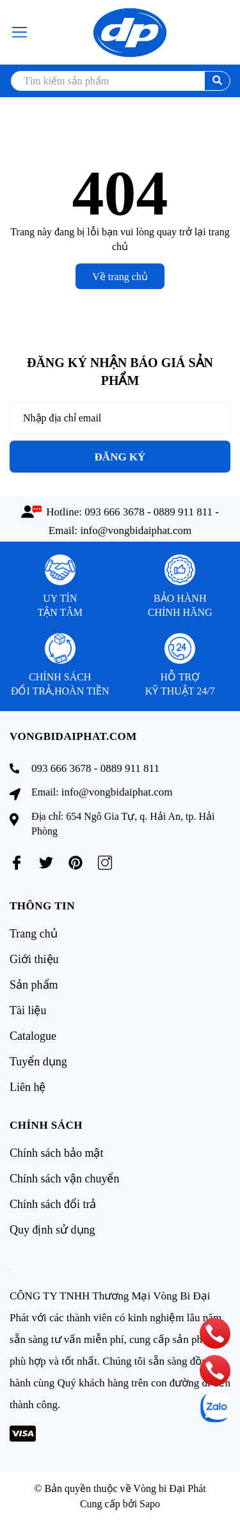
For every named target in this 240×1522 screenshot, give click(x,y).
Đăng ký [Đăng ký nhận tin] (120, 457)
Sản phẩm (34, 984)
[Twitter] (46, 863)
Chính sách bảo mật (57, 1153)
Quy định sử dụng (52, 1229)
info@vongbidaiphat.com (135, 530)
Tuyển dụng (38, 1061)
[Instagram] (105, 863)
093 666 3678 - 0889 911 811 (148, 512)
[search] (120, 81)
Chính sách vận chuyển (64, 1178)
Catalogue (33, 1036)
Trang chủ (34, 933)
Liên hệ (28, 1087)
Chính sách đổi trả (53, 1204)
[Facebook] (17, 863)
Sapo (150, 1503)
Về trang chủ (120, 276)
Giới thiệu (34, 959)
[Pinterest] (75, 863)
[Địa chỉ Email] (120, 418)
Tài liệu (28, 1010)
